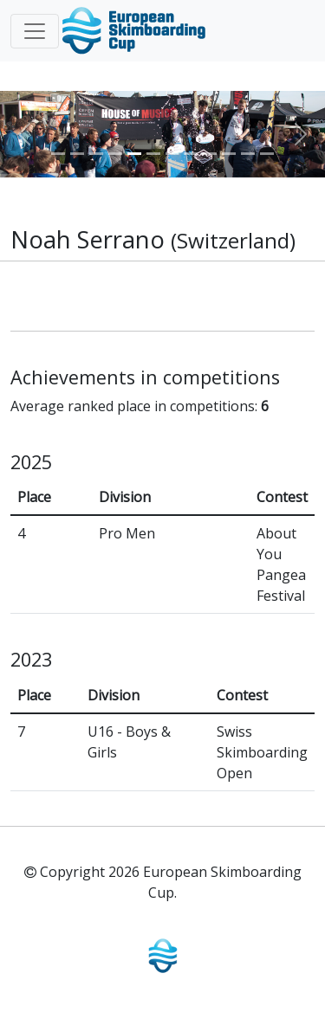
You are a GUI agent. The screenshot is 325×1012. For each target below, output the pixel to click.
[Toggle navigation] (34, 31)
